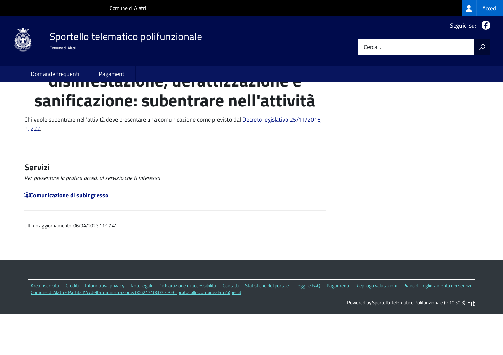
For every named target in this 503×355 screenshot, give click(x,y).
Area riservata (45, 327)
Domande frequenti (55, 74)
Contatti (231, 327)
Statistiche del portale (267, 327)
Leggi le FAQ (307, 327)
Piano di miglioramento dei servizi (437, 327)
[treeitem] (482, 8)
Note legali (141, 327)
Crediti (72, 327)
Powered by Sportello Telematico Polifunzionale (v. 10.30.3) (406, 344)
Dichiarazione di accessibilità (187, 327)
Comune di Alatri (128, 8)
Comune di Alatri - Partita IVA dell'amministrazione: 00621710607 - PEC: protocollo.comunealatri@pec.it (136, 333)
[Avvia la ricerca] (482, 47)
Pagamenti (112, 74)
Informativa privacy (104, 327)
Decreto (253, 160)
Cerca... (372, 47)
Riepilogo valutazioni (376, 327)
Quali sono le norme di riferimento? (393, 103)
